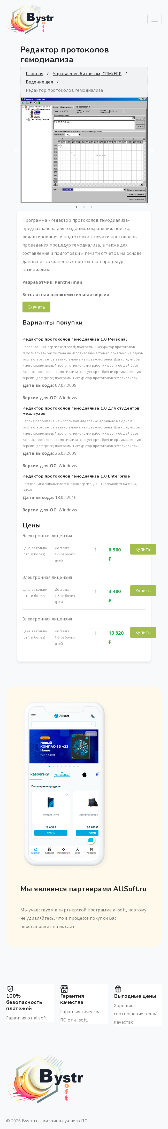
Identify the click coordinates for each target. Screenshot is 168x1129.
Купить (143, 549)
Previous (16, 150)
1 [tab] (76, 207)
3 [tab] (91, 207)
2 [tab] (84, 207)
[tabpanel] (84, 150)
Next (151, 150)
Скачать (36, 307)
